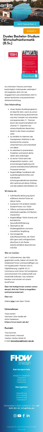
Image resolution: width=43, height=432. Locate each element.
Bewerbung (22, 393)
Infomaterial (21, 395)
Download (30, 76)
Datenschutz (21, 397)
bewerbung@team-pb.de (22, 341)
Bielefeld (21, 377)
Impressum (21, 399)
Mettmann (21, 380)
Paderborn (21, 382)
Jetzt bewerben (26, 24)
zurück (31, 30)
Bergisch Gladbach (21, 375)
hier (13, 301)
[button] (26, 3)
